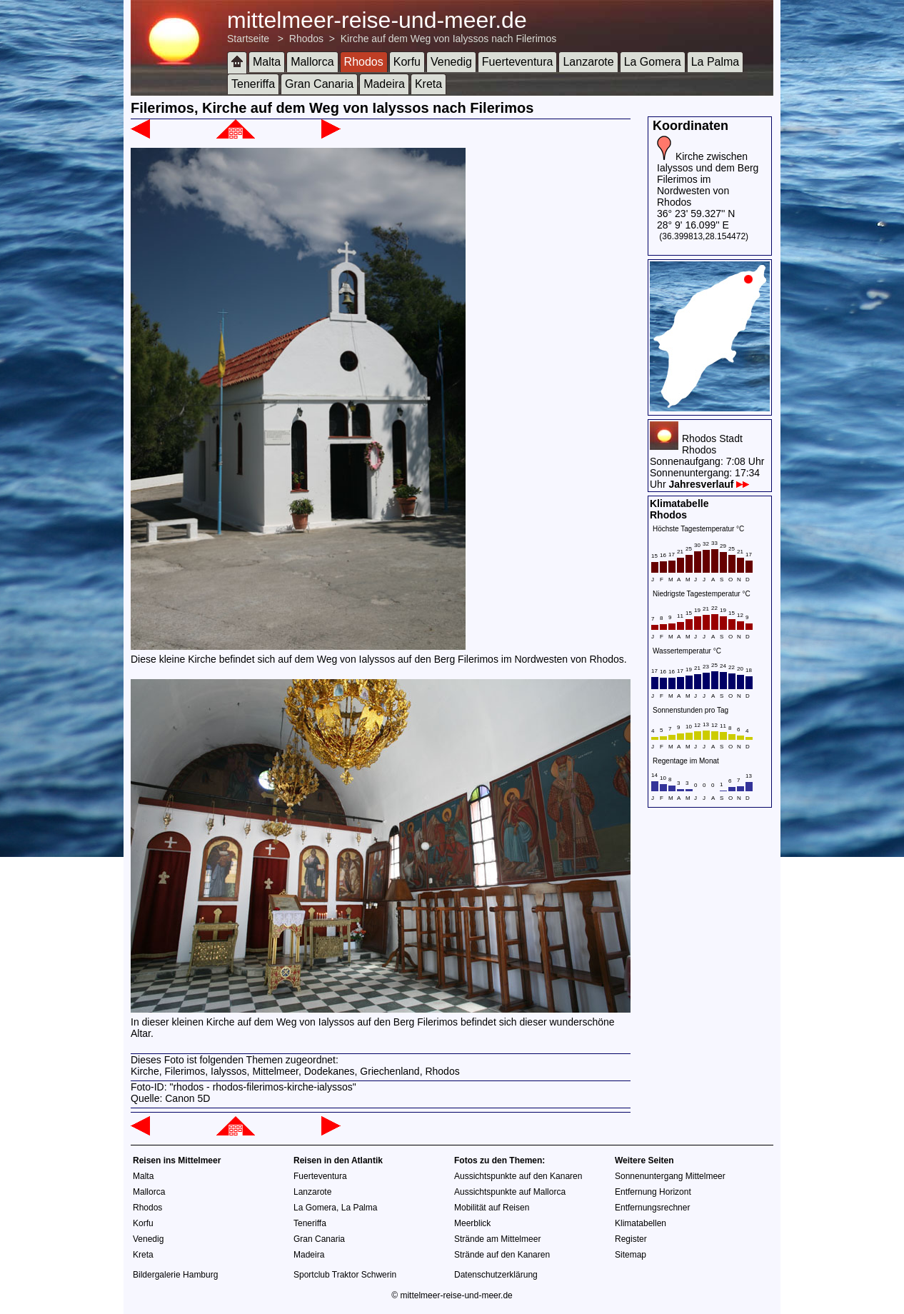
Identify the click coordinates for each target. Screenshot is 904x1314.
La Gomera (652, 62)
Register (631, 1239)
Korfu (407, 62)
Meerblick (472, 1223)
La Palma (715, 62)
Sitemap (630, 1255)
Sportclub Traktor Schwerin (344, 1275)
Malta (267, 62)
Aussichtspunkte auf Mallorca (510, 1192)
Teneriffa (253, 84)
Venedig (451, 62)
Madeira (384, 84)
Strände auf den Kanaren (502, 1255)
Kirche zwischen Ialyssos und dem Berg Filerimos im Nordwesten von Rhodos (707, 179)
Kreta (428, 84)
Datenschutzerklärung (496, 1275)
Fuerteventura (517, 62)
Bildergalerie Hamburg (175, 1275)
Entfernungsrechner (652, 1208)
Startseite (248, 38)
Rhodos (306, 38)
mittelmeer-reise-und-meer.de (377, 20)
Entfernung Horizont (653, 1192)
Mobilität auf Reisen (491, 1208)
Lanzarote (588, 62)
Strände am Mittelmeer (497, 1239)
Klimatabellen (640, 1223)
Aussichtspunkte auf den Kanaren (518, 1176)
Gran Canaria (319, 84)
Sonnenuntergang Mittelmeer (670, 1176)
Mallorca (312, 62)
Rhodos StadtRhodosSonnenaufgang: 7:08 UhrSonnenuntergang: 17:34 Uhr (707, 461)
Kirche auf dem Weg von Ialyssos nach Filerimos (448, 38)
